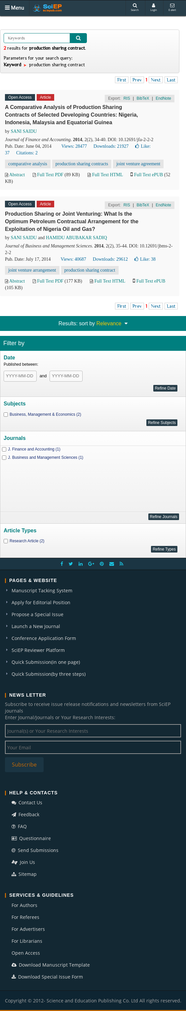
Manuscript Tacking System (42, 590)
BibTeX (142, 98)
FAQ (19, 826)
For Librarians (27, 941)
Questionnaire (31, 838)
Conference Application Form (44, 638)
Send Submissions (35, 850)
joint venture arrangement (32, 270)
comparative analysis (27, 163)
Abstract (17, 174)
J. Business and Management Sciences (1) (45, 457)
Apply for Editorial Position (41, 602)
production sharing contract (89, 270)
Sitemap (24, 874)
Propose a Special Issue (37, 614)
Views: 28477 (74, 146)
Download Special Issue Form (47, 977)
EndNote (163, 98)
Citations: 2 (27, 152)
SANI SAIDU (24, 131)
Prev (137, 79)
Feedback (25, 814)
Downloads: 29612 (110, 259)
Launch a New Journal (36, 626)
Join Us (23, 862)
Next (156, 79)
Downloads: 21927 (111, 146)
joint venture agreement (138, 163)
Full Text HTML (107, 174)
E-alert (172, 7)
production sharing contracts (82, 163)
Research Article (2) (27, 541)
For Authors (24, 905)
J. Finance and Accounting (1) (34, 449)
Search (135, 7)
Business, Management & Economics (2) (45, 414)
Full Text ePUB (148, 174)
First (121, 79)
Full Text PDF (50, 174)
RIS (127, 98)
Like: (145, 259)
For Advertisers (28, 929)
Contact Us (27, 802)
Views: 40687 (73, 259)
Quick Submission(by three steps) (49, 674)
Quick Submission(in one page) (46, 662)
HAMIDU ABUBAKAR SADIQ (76, 237)
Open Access (26, 953)
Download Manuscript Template (51, 965)
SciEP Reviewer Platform (38, 650)
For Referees (25, 917)
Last (171, 79)
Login (153, 7)
